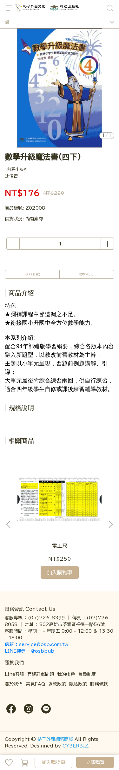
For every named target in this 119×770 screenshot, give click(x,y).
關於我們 (14, 684)
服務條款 (99, 684)
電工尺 (59, 545)
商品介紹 (32, 274)
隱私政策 (78, 684)
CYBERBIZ (75, 746)
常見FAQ (35, 684)
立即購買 (95, 762)
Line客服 (14, 674)
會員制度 (87, 674)
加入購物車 (53, 762)
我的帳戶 (66, 674)
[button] (110, 524)
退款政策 (57, 684)
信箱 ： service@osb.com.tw (37, 644)
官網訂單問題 (40, 674)
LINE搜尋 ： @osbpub (29, 651)
